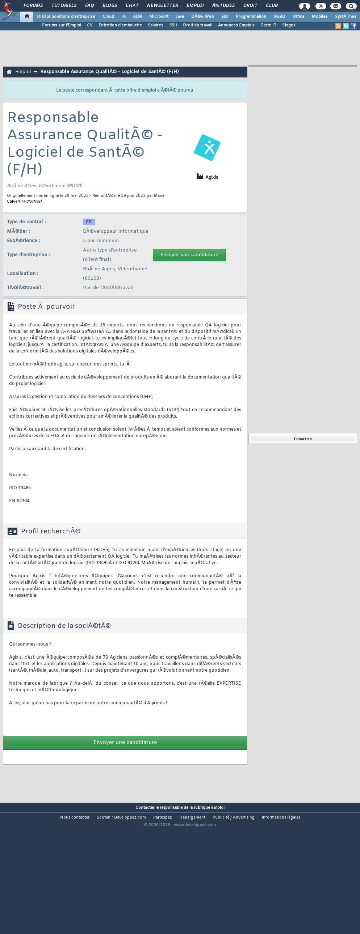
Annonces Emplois (236, 25)
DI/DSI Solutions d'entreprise (66, 16)
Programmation (251, 16)
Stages (289, 25)
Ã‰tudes (223, 6)
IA (123, 16)
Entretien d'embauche (120, 25)
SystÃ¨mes (345, 16)
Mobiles (320, 16)
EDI (225, 16)
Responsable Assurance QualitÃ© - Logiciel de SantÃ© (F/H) (109, 72)
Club (271, 6)
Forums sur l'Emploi (61, 25)
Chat (132, 6)
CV (90, 25)
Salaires (155, 25)
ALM (137, 16)
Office (299, 16)
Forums (33, 6)
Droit (250, 6)
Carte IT (268, 25)
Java (180, 16)
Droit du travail (197, 25)
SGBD (279, 16)
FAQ (89, 6)
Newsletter (162, 6)
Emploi (195, 6)
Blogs (110, 6)
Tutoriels (64, 6)
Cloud (108, 16)
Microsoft (158, 16)
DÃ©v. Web (202, 16)
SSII (173, 25)
